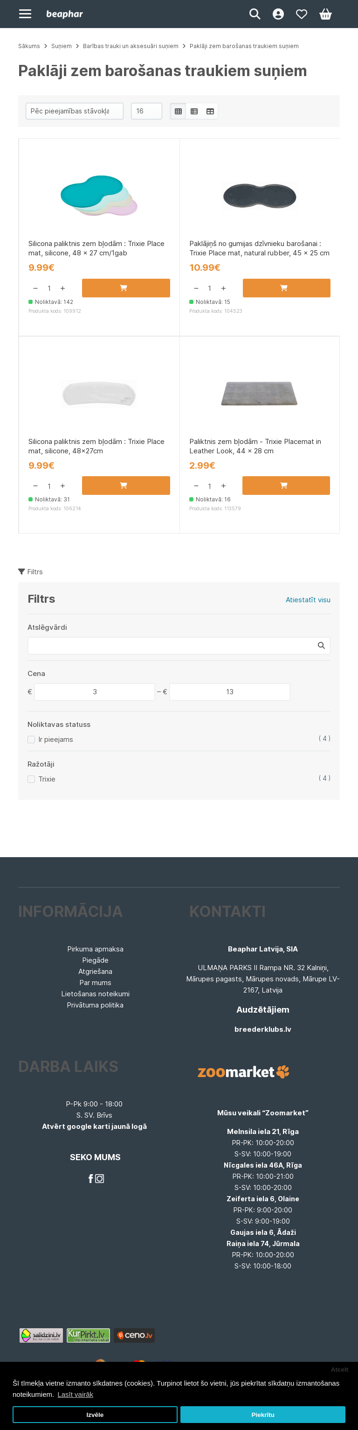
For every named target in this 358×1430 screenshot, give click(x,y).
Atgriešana (95, 971)
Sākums (29, 45)
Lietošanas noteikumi (95, 993)
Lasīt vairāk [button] (75, 1394)
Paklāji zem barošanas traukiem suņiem (244, 45)
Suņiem (61, 45)
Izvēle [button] (94, 1414)
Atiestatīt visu (308, 603)
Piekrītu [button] (263, 1414)
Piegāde (95, 960)
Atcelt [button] (340, 1369)
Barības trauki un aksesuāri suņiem (131, 45)
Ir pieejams (55, 742)
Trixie (46, 782)
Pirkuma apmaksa (95, 948)
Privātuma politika (95, 1004)
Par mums (95, 982)
